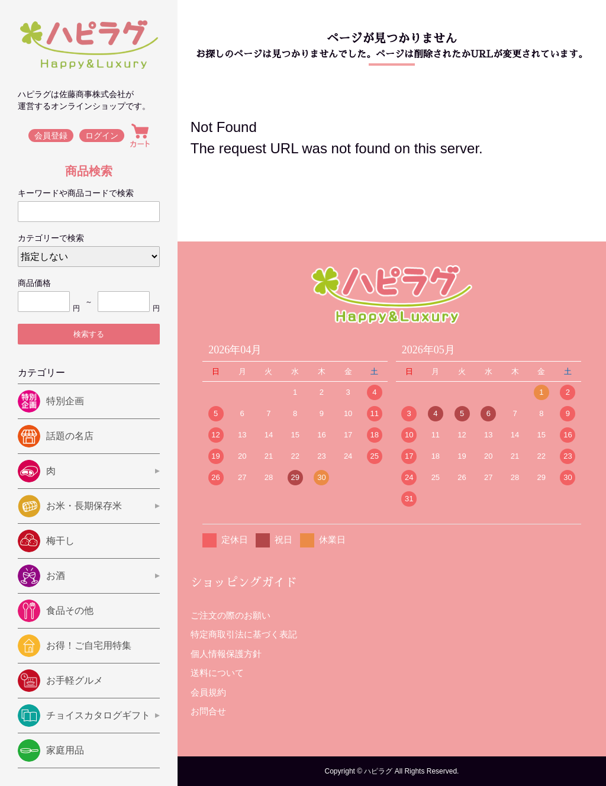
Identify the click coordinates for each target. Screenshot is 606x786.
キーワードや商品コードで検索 (76, 193)
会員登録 (50, 135)
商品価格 (34, 283)
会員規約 (208, 692)
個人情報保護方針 (226, 654)
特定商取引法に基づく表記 (244, 634)
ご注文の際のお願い (230, 615)
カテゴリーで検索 (51, 238)
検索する (88, 334)
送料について (217, 673)
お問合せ (208, 711)
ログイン (101, 135)
